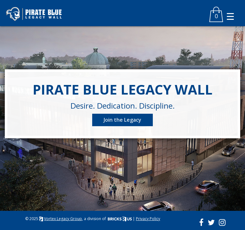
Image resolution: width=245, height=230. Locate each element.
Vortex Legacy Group (63, 218)
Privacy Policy (148, 218)
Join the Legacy (122, 119)
